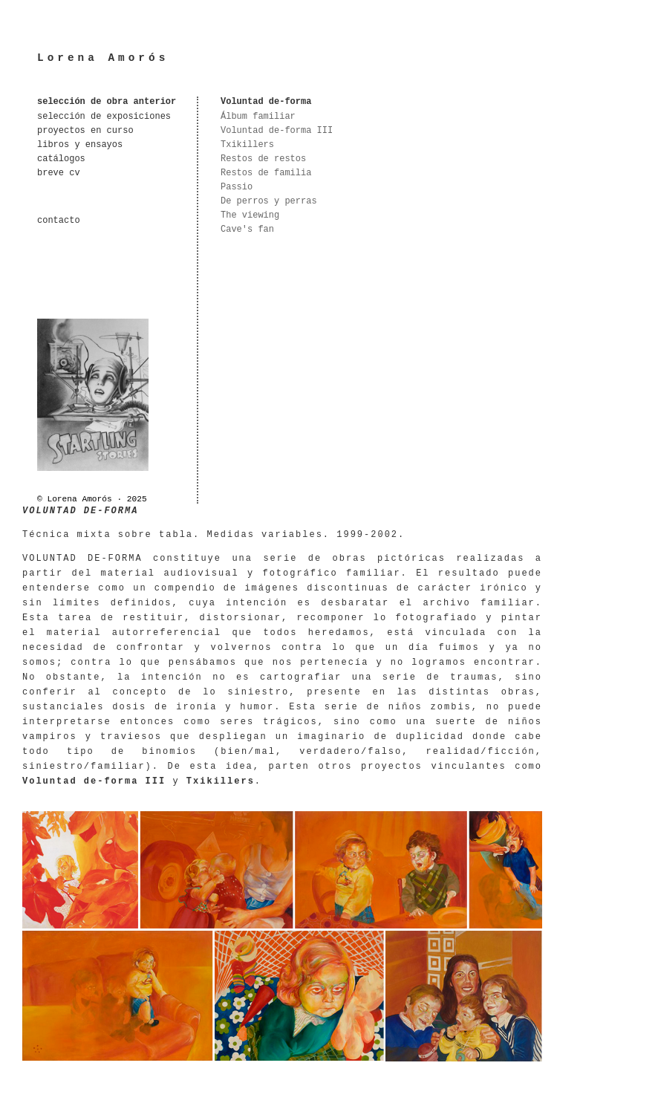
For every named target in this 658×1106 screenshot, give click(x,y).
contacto (58, 220)
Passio (237, 187)
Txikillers (247, 145)
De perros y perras (269, 201)
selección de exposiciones (104, 116)
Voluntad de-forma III (277, 131)
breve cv (58, 173)
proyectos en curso (85, 131)
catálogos (61, 159)
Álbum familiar (258, 116)
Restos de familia (266, 173)
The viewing (250, 215)
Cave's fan (247, 229)
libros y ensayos (80, 145)
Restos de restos (263, 159)
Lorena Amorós (103, 58)
